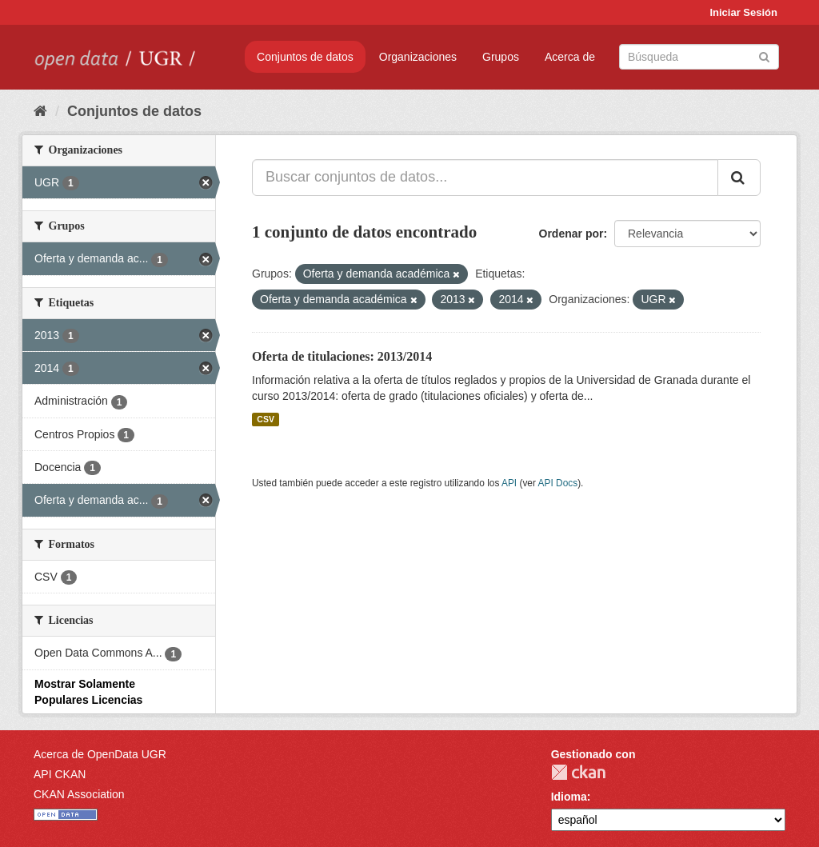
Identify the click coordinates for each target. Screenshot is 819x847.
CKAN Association (79, 794)
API (509, 483)
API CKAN (60, 774)
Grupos (500, 56)
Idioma (569, 796)
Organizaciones (418, 56)
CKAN (578, 772)
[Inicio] (40, 111)
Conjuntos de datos (305, 56)
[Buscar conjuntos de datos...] (485, 177)
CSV (265, 419)
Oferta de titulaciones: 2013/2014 (342, 356)
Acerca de (570, 56)
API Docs (558, 483)
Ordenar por (571, 233)
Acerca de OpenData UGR (100, 754)
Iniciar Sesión (743, 12)
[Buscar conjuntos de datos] (699, 57)
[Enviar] (764, 55)
